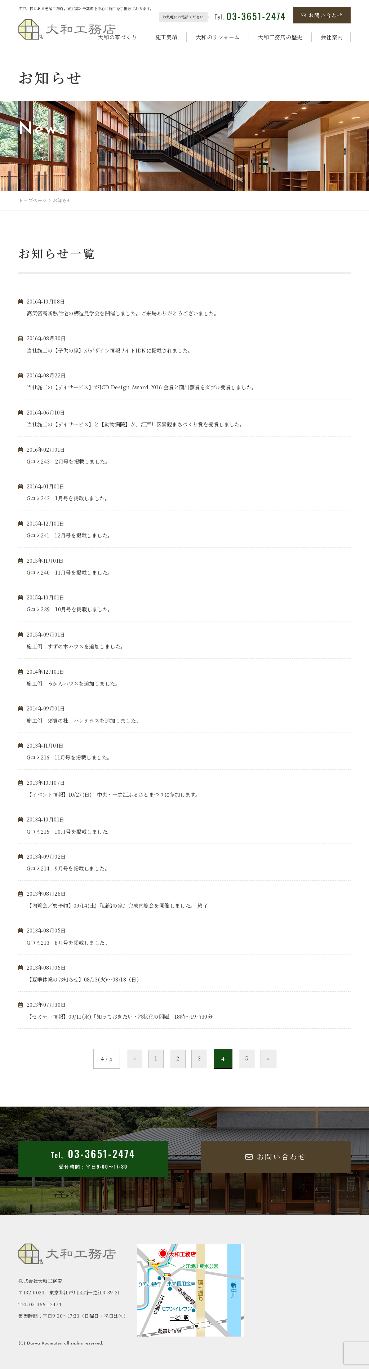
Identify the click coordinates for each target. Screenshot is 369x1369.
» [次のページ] (278, 1058)
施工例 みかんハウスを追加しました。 (77, 683)
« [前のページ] (124, 1058)
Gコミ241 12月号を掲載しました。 (73, 535)
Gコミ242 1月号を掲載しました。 (71, 498)
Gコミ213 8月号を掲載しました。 (71, 942)
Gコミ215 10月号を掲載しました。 (73, 831)
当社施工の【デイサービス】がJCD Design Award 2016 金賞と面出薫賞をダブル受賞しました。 (149, 387)
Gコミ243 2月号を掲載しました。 (71, 461)
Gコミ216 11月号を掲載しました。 (73, 757)
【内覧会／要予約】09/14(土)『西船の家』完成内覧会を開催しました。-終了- (124, 905)
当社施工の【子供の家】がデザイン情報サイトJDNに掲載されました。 (115, 350)
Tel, (250, 17)
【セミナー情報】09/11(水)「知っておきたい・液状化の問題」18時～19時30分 (126, 1016)
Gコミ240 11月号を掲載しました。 (73, 572)
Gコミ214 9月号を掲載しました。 (71, 868)
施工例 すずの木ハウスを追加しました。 (80, 646)
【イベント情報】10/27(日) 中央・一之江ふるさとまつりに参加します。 (119, 794)
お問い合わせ (322, 15)
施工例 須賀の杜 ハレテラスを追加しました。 (88, 720)
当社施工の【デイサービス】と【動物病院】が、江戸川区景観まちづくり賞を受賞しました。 (143, 424)
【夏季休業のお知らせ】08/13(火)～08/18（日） (87, 979)
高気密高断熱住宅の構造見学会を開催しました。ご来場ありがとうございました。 (130, 313)
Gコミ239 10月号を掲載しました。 (73, 609)
